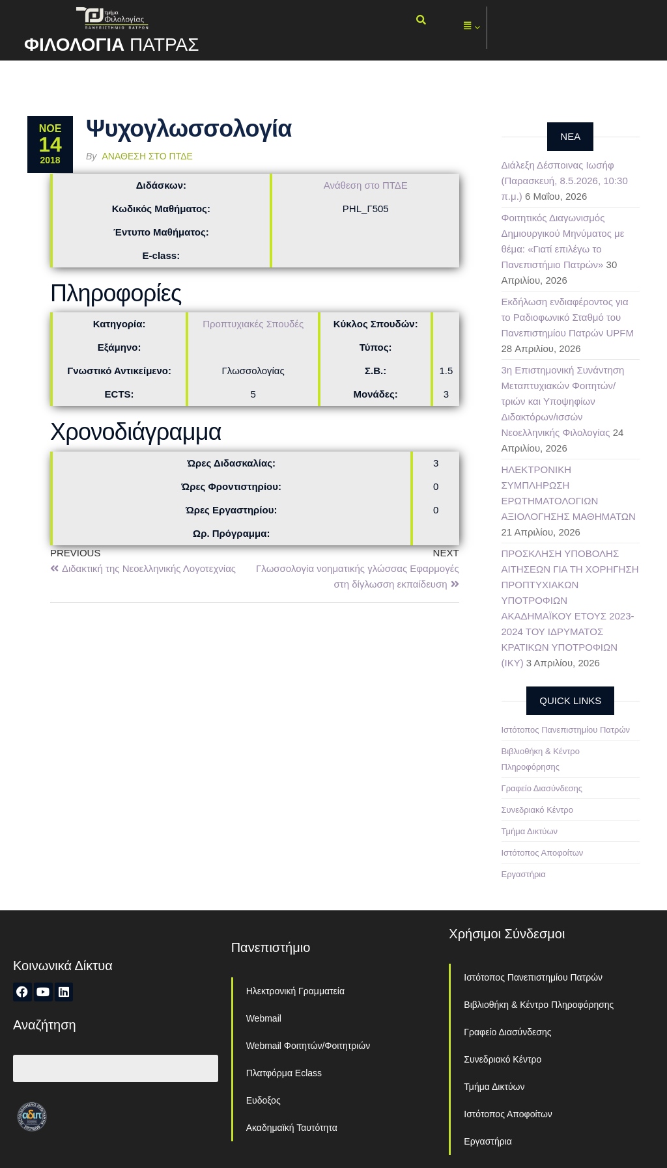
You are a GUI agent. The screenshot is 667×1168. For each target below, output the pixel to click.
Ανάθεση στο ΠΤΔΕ (147, 156)
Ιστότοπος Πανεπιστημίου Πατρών (566, 730)
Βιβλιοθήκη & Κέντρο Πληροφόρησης (539, 1004)
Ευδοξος (263, 1100)
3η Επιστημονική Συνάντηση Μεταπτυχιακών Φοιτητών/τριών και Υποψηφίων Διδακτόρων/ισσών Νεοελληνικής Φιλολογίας (563, 401)
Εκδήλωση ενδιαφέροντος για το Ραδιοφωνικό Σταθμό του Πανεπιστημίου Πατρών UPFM (568, 317)
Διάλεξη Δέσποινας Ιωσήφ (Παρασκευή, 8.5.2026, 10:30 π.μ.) (565, 180)
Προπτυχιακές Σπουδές (253, 323)
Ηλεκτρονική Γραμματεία (295, 991)
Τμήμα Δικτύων (530, 831)
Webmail (263, 1018)
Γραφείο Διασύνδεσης (542, 788)
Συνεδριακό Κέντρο (537, 810)
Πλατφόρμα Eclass (284, 1073)
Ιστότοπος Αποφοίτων (543, 853)
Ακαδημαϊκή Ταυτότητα (291, 1127)
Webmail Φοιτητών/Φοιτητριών (308, 1045)
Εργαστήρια (524, 874)
